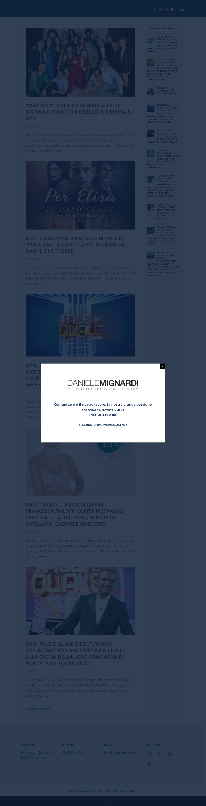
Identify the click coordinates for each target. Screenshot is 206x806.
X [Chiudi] (162, 366)
